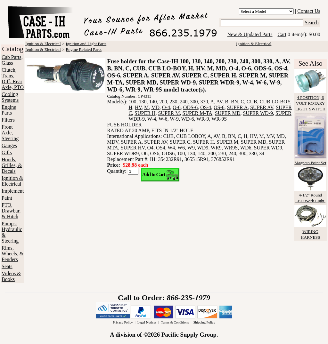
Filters (8, 120)
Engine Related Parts (84, 49)
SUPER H (145, 113)
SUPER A (237, 107)
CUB (252, 101)
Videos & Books (11, 276)
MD (155, 107)
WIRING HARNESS (310, 231)
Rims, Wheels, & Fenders (12, 253)
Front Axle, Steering (10, 132)
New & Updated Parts (250, 34)
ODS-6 (190, 107)
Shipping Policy (204, 322)
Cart (281, 34)
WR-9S (219, 119)
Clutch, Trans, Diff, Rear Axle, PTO (13, 78)
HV (138, 107)
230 (173, 101)
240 (183, 101)
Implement (13, 191)
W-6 (163, 119)
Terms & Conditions (175, 322)
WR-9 (202, 119)
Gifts (7, 152)
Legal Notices (146, 322)
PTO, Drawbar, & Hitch (11, 210)
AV (219, 101)
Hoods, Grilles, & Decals (12, 165)
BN (234, 101)
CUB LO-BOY (275, 101)
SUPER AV (261, 107)
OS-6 (219, 107)
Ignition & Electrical (12, 181)
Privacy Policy (123, 322)
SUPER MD (228, 113)
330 (204, 101)
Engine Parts (9, 110)
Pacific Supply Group (189, 334)
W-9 (174, 119)
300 (194, 101)
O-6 (177, 107)
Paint (7, 198)
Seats (7, 266)
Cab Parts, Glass (12, 60)
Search (312, 22)
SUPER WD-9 (258, 113)
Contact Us (308, 11)
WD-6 (187, 119)
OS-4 (205, 107)
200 (163, 101)
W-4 (151, 119)
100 (132, 101)
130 (142, 101)
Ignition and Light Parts (86, 43)
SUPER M (169, 113)
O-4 (166, 107)
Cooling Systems (10, 97)
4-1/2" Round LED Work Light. (310, 195)
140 (153, 101)
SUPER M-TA (197, 113)
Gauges (9, 145)
